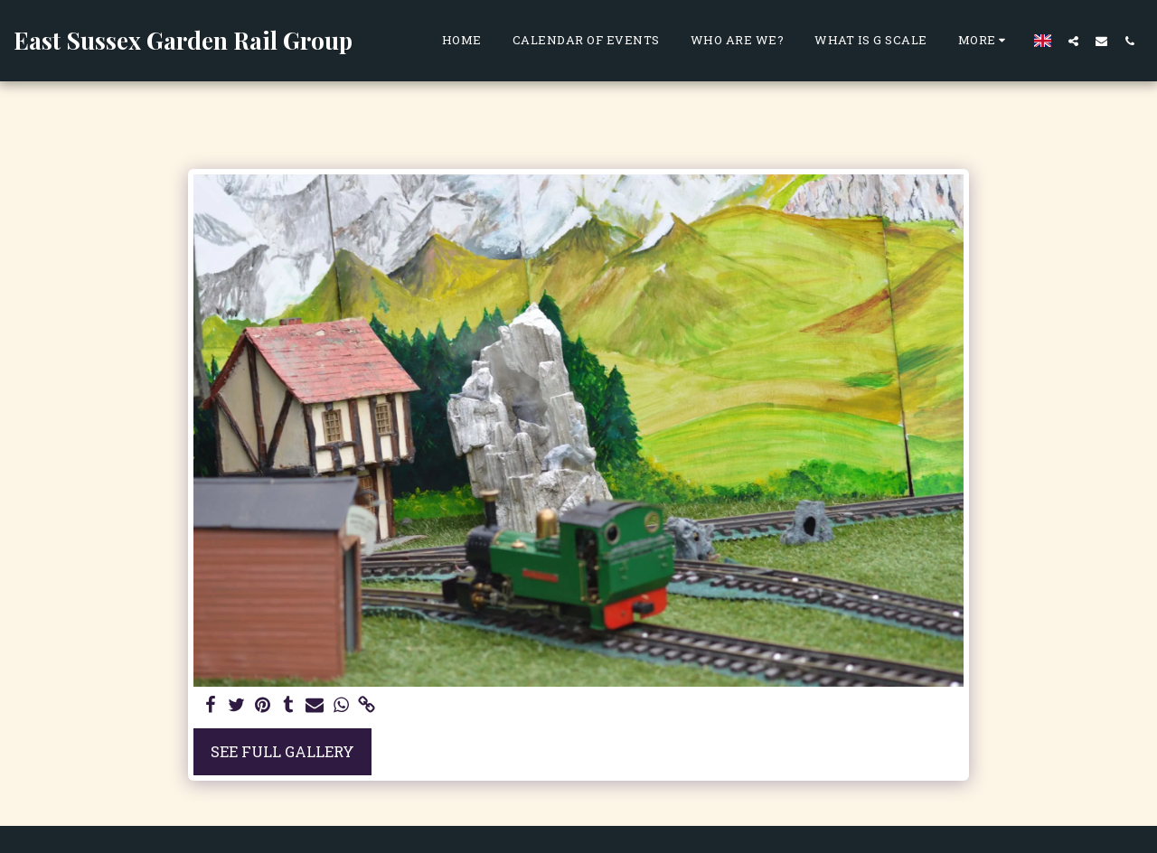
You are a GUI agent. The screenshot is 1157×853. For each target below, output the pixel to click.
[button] (1073, 40)
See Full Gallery (282, 751)
